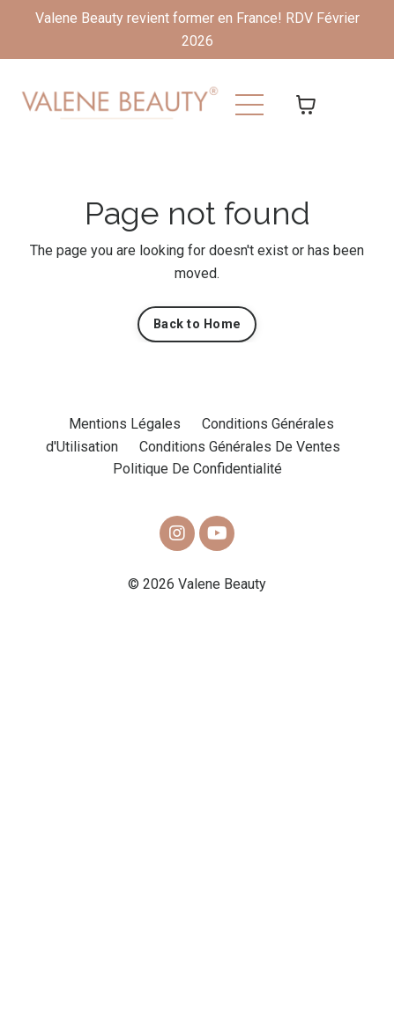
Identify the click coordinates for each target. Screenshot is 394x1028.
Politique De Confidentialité (197, 468)
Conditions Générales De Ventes (239, 446)
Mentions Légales (125, 423)
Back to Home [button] (197, 324)
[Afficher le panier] (306, 105)
